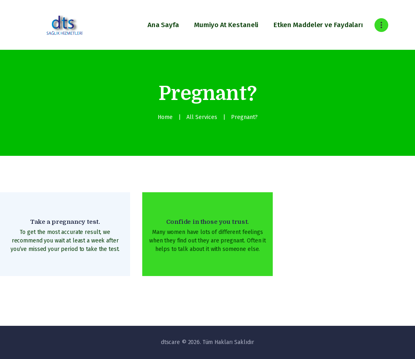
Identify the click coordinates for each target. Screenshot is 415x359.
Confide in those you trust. (207, 221)
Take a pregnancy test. (65, 221)
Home (165, 117)
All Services (201, 117)
